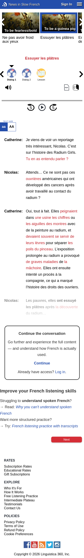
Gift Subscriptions (17, 474)
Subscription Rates (18, 466)
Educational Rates (17, 470)
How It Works (14, 492)
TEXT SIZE (8, 121)
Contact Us (12, 508)
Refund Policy (14, 530)
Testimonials (13, 504)
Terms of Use (13, 526)
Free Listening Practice (21, 496)
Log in (60, 372)
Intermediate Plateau (19, 500)
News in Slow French (11, 4)
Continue (42, 363)
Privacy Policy (14, 522)
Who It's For (13, 488)
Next (66, 439)
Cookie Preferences (18, 534)
